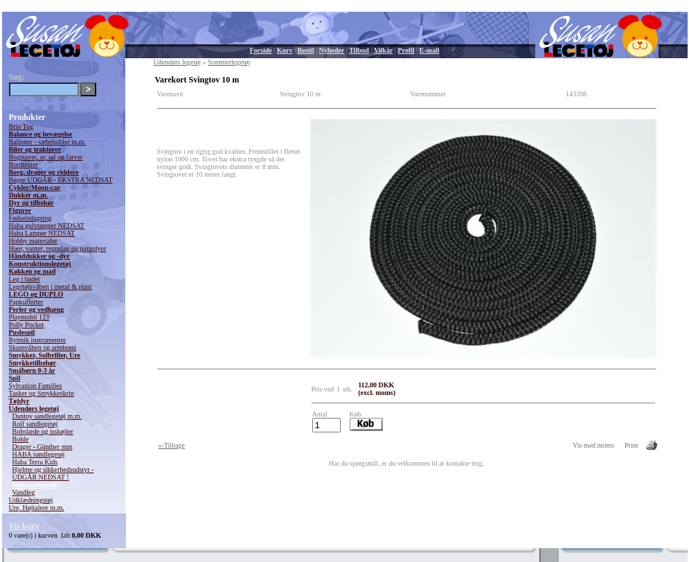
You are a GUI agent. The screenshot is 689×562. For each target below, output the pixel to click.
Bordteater (23, 164)
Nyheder (331, 50)
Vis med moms (593, 445)
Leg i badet (24, 279)
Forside (261, 50)
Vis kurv (24, 526)
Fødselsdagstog (30, 218)
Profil (405, 50)
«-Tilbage (172, 445)
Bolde (20, 439)
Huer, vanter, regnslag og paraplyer (58, 248)
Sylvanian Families (35, 385)
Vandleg (23, 492)
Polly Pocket (26, 324)
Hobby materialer (33, 241)
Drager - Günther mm (42, 446)
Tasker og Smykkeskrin (41, 393)
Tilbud (359, 50)
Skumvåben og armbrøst (43, 347)
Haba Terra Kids (35, 462)
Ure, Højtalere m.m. (36, 507)
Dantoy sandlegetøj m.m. (47, 416)
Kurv (285, 50)
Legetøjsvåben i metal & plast (50, 286)
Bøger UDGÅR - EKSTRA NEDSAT (61, 180)
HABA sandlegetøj (38, 454)
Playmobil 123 (29, 317)
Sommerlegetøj (34, 485)
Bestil (306, 50)
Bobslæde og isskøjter (42, 431)
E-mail (430, 50)
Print (631, 445)
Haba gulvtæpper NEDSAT (46, 225)
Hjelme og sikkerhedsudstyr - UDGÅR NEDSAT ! (53, 473)
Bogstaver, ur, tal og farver (46, 157)
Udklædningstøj (31, 500)
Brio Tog (21, 126)
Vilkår (383, 50)
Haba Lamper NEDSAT (42, 233)
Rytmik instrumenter (37, 340)
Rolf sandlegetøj (35, 424)
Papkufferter (26, 302)
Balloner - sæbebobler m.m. (47, 142)
